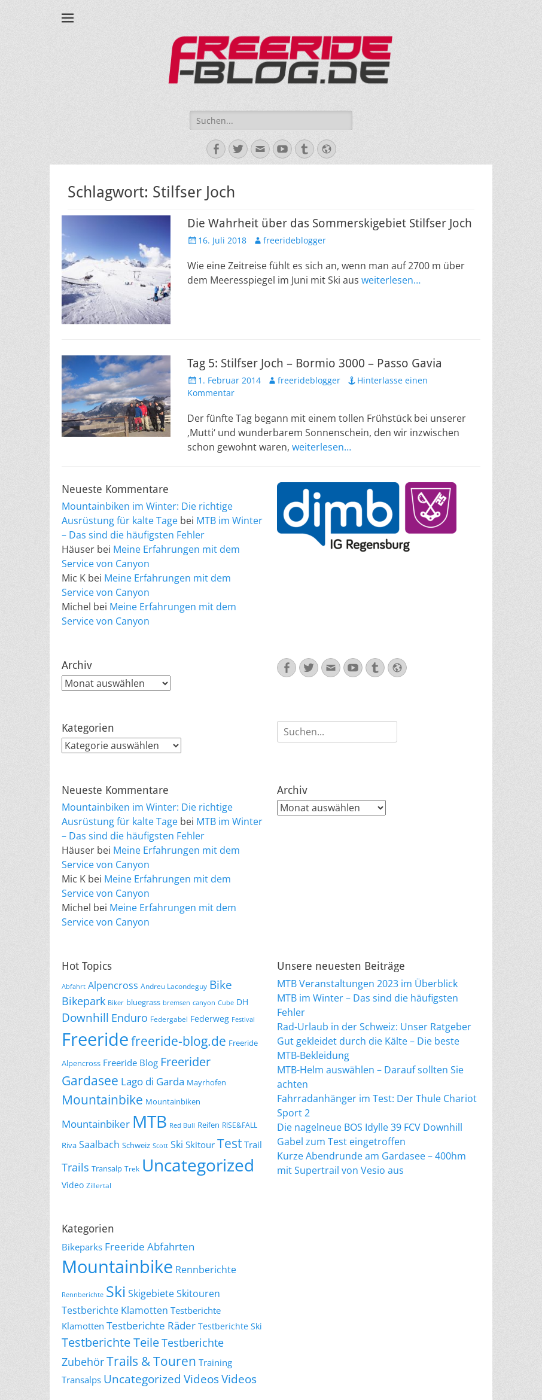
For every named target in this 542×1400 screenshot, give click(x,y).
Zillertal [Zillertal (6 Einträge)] (98, 1185)
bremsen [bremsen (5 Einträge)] (176, 1003)
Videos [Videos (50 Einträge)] (239, 1379)
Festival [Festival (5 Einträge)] (243, 1019)
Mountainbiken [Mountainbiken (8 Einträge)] (172, 1101)
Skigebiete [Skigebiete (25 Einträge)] (151, 1293)
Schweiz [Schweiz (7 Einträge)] (136, 1145)
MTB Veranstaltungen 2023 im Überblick (367, 983)
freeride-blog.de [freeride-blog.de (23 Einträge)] (178, 1041)
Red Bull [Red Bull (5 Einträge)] (182, 1125)
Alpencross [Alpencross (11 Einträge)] (113, 985)
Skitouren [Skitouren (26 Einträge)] (198, 1293)
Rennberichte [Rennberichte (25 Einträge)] (205, 1269)
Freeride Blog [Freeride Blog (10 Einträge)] (130, 1063)
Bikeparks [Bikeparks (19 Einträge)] (82, 1247)
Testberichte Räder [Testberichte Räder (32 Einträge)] (151, 1325)
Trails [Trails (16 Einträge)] (75, 1167)
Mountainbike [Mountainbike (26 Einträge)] (102, 1099)
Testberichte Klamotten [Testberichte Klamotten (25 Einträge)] (115, 1310)
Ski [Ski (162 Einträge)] (116, 1291)
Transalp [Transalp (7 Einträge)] (107, 1168)
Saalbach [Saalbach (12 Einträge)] (99, 1144)
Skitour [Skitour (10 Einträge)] (200, 1145)
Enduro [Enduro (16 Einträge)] (129, 1018)
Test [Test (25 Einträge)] (229, 1143)
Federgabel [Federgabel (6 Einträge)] (169, 1019)
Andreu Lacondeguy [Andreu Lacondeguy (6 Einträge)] (174, 986)
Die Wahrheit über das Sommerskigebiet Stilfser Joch (329, 223)
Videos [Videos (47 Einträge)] (201, 1379)
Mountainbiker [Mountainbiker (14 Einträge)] (96, 1124)
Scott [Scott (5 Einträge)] (160, 1146)
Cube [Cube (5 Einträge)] (226, 1003)
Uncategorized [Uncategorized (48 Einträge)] (142, 1379)
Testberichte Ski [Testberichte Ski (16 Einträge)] (230, 1326)
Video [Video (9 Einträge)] (73, 1185)
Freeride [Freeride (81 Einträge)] (95, 1039)
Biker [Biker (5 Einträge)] (116, 1003)
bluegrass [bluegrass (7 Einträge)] (143, 1002)
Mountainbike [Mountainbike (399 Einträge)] (117, 1267)
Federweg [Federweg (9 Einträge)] (209, 1018)
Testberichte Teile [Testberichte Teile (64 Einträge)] (110, 1342)
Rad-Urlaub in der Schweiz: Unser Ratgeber (374, 1026)
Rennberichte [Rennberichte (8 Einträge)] (82, 1295)
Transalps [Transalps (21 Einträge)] (81, 1380)
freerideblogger (294, 240)
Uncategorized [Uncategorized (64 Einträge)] (198, 1165)
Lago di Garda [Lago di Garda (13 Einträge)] (152, 1081)
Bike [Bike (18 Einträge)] (220, 985)
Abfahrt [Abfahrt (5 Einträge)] (74, 986)
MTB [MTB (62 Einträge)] (149, 1121)
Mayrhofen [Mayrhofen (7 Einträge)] (206, 1082)
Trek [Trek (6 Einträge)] (131, 1168)
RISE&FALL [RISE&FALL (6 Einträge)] (239, 1125)
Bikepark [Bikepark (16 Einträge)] (83, 1001)
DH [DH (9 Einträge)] (242, 1002)
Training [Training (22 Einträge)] (215, 1362)
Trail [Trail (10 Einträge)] (253, 1145)
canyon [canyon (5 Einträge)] (204, 1003)
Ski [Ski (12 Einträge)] (176, 1144)
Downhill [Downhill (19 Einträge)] (85, 1017)
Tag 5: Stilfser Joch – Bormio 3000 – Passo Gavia (314, 363)
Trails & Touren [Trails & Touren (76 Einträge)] (151, 1360)
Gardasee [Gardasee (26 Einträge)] (90, 1080)
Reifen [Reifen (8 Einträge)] (208, 1124)
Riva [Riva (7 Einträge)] (69, 1145)
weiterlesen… (391, 280)
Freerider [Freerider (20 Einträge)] (185, 1062)
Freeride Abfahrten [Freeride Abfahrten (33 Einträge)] (149, 1246)
